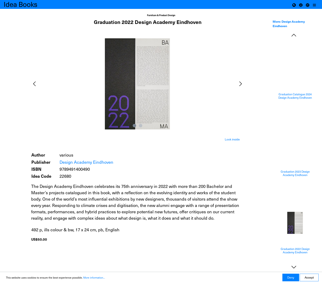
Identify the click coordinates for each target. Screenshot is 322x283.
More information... (94, 277)
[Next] (240, 84)
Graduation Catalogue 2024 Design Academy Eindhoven (295, 96)
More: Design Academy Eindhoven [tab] (289, 23)
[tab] (232, 139)
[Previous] (34, 84)
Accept (309, 277)
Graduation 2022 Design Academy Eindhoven (295, 250)
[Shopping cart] (300, 4)
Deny (290, 277)
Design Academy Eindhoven (86, 162)
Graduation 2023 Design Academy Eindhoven (295, 173)
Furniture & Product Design (161, 15)
